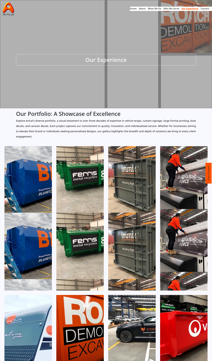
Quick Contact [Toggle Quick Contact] (208, 173)
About (142, 8)
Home (133, 8)
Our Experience (189, 8)
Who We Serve (171, 8)
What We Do (154, 8)
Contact (205, 8)
